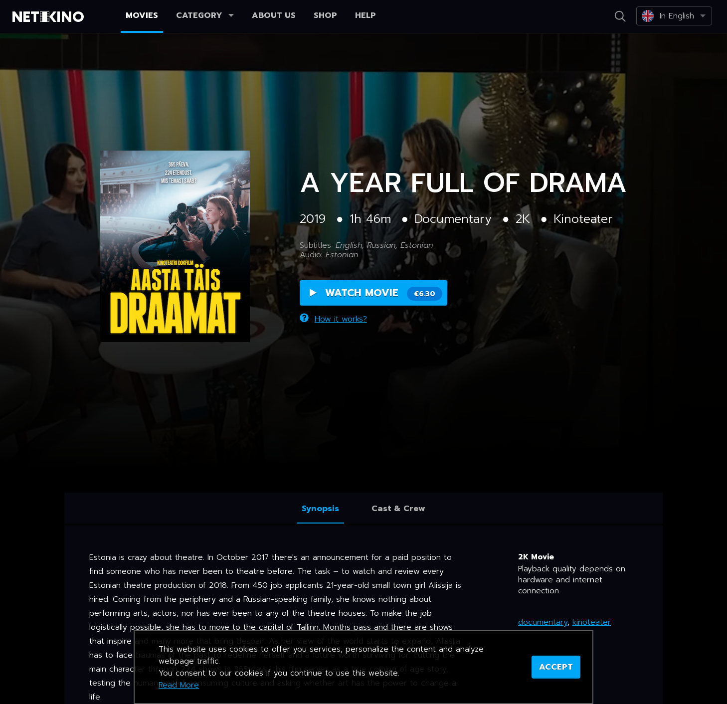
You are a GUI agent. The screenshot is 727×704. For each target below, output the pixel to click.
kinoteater (591, 622)
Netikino (50, 17)
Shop (325, 15)
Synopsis (320, 509)
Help (365, 15)
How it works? (333, 319)
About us (274, 15)
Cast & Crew (398, 509)
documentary (542, 622)
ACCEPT (556, 667)
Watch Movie (376, 293)
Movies (142, 15)
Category (205, 15)
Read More (179, 685)
